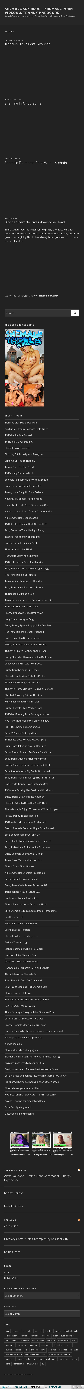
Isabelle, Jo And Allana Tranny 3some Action (28, 511)
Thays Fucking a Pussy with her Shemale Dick (29, 1012)
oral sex (34, 1350)
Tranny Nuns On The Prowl (19, 467)
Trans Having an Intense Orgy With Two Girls (29, 600)
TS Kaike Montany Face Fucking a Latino (27, 714)
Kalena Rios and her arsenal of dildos (25, 1101)
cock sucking (38, 1340)
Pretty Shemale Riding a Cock (21, 543)
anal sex (16, 1331)
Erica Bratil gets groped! (18, 1107)
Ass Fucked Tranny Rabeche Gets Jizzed (26, 429)
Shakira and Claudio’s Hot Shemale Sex (26, 986)
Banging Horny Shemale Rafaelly (23, 486)
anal (7, 1331)
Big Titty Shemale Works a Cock (22, 727)
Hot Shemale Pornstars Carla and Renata (27, 968)
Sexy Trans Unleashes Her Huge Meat (25, 758)
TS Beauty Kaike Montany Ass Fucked (25, 822)
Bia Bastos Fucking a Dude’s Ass (22, 682)
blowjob (24, 1336)
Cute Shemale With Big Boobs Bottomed (27, 771)
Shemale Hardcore (14, 1354)
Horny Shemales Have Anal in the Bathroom (28, 657)
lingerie (9, 1350)
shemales (10, 1359)
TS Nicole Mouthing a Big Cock (21, 606)
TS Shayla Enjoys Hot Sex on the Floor (25, 651)
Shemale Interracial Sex (35, 1354)
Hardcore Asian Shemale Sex (20, 955)
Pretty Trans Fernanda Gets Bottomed (26, 644)
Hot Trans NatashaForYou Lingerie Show (27, 720)
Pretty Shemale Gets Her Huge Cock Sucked (29, 828)
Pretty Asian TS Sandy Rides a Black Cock (28, 765)
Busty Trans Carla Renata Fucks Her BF (26, 885)
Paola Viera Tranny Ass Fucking (22, 898)
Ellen (74, 1340)
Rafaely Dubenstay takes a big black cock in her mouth (34, 1031)
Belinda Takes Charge (16, 942)
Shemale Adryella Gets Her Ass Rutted (26, 803)
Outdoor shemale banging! (19, 1113)
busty (55, 1336)
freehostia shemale (10, 1374)
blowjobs (34, 1336)
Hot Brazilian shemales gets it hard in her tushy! (30, 1094)
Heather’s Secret (14, 917)
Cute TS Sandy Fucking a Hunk (21, 733)
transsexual (19, 1364)
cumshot (51, 1340)
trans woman (32, 1364)
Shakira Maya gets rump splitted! (23, 1088)
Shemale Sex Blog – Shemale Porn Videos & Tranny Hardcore (39, 11)
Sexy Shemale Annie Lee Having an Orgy (27, 568)
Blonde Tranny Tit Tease (18, 993)
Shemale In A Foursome (22, 103)
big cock (38, 1331)
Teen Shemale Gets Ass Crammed (23, 980)
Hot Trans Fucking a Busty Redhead (24, 631)
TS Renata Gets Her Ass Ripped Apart (25, 739)
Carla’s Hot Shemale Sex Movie (21, 961)
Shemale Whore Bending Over (21, 936)
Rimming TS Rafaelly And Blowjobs (24, 454)
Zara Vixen (11, 1226)
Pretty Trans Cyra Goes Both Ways (24, 613)
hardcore (33, 1345)
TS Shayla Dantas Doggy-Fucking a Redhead (29, 689)
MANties (30, 1374)
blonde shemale (13, 1044)
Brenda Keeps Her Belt (17, 929)
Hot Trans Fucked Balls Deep (20, 574)
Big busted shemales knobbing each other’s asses (32, 1082)
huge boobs (46, 1345)
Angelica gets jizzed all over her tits (24, 1063)
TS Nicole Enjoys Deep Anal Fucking (24, 562)
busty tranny (11, 1340)
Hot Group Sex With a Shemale (21, 555)
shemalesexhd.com (26, 1359)
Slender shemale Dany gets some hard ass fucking (32, 1056)
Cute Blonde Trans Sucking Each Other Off (28, 841)
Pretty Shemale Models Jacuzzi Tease (25, 1025)
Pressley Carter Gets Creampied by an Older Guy (36, 1239)
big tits (48, 1331)
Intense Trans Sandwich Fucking (22, 536)
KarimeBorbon (13, 1193)
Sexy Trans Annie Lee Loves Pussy (24, 587)
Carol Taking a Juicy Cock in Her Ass (24, 1018)
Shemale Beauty (21, 1374)
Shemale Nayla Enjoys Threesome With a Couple (31, 809)
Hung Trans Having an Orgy (20, 619)
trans (8, 1364)
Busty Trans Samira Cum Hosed (22, 670)
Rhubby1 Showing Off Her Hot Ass (23, 695)
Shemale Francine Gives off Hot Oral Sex (27, 999)
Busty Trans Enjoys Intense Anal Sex (24, 796)
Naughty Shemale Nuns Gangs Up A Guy (27, 505)
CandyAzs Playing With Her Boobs (23, 663)
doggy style (63, 1340)
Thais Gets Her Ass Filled (18, 549)
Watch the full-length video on (31, 295)
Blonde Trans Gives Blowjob (20, 866)
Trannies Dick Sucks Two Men (27, 44)
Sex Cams (10, 1220)
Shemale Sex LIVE (15, 1170)
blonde (58, 1331)
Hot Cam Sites (11, 1278)
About (7, 1272)
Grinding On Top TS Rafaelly (20, 460)
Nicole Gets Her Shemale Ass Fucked (25, 872)
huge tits (58, 1345)
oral (26, 1350)
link (81, 1348)
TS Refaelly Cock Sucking (19, 441)
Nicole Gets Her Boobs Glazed (21, 517)
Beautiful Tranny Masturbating (21, 923)
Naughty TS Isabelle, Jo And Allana (23, 498)
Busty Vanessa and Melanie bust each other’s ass (31, 1069)
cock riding (24, 1340)
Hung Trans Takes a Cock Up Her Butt (25, 746)
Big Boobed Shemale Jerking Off (22, 834)
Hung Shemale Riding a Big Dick (22, 701)
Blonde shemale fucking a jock (21, 1050)
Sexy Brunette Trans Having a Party (24, 530)
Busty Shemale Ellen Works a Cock (23, 708)
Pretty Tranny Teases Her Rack (22, 815)
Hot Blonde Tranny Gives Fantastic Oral (26, 784)
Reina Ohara (12, 1252)
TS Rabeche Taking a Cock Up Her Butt (26, 524)
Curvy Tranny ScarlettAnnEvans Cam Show (28, 752)
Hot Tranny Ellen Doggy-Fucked (22, 638)
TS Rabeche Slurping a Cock (20, 593)
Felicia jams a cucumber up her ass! (23, 1037)
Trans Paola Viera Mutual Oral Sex (23, 860)
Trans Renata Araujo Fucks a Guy (22, 891)
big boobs (27, 1331)
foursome (10, 1345)
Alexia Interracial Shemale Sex (21, 974)
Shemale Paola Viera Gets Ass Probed (25, 676)
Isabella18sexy (13, 1206)
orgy (43, 1350)
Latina (68, 1345)
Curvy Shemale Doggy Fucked (21, 879)
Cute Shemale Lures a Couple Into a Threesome (31, 910)
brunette (45, 1336)
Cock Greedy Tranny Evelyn (20, 1006)
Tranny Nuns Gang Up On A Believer (24, 492)
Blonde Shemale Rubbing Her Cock (24, 948)
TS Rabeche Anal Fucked (18, 435)
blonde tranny (11, 1336)
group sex (22, 1345)
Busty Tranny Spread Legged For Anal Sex (28, 625)
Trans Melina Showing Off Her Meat (24, 581)
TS (43, 1364)
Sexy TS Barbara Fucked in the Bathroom (27, 847)
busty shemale (67, 1336)
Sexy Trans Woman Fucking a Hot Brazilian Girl (30, 777)
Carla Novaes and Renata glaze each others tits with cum (36, 1075)
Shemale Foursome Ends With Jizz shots (35, 163)
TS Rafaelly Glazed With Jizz (20, 473)
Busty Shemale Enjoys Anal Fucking (24, 853)
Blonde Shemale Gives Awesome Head (34, 222)
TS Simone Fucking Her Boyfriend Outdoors (29, 790)
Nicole (18, 1350)
